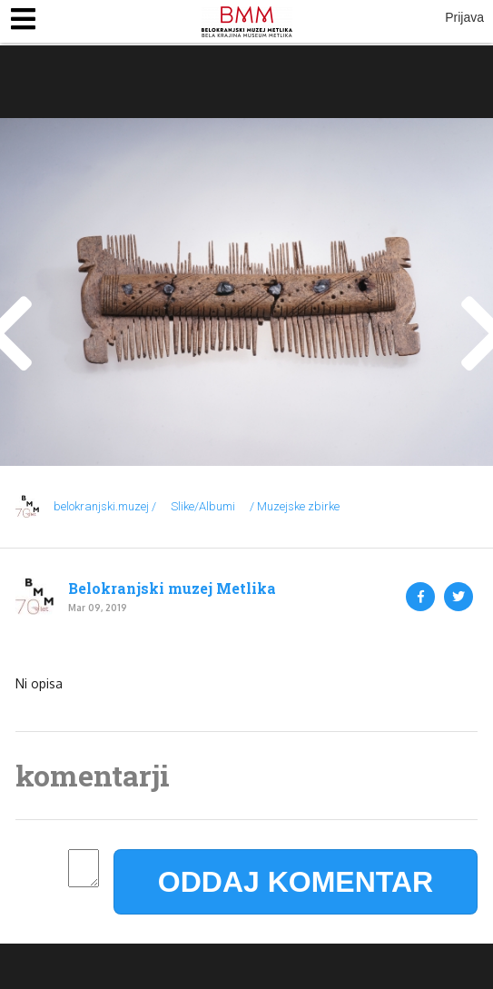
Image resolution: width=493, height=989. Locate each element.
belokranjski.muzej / (105, 506)
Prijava (464, 17)
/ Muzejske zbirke (295, 506)
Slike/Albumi (203, 506)
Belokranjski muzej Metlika (172, 588)
